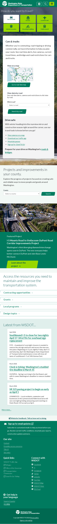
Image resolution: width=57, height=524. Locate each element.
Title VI (6, 449)
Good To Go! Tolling (12, 476)
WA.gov (8, 465)
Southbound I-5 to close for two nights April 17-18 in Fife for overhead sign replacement (29, 338)
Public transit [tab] (45, 29)
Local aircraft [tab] (45, 20)
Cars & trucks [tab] (11, 19)
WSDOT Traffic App (10, 462)
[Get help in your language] (39, 4)
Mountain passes (14, 141)
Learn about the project (18, 264)
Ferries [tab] (28, 20)
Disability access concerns (13, 446)
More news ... (6, 410)
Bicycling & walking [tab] (28, 29)
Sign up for (16, 144)
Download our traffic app (17, 138)
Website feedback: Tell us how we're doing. (28, 418)
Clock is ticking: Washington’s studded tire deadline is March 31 (29, 368)
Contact (6, 443)
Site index (7, 452)
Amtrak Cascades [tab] (11, 29)
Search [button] (48, 194)
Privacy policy (34, 518)
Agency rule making (26, 520)
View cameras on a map (16, 135)
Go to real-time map (19, 85)
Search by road (17, 111)
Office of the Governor (14, 468)
